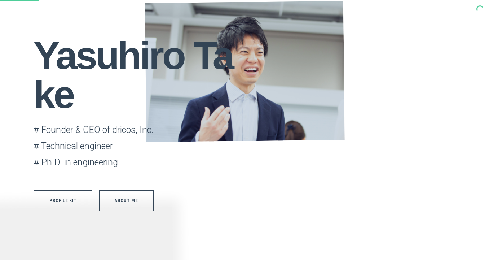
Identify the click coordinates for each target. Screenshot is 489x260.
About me (126, 200)
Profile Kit (62, 200)
